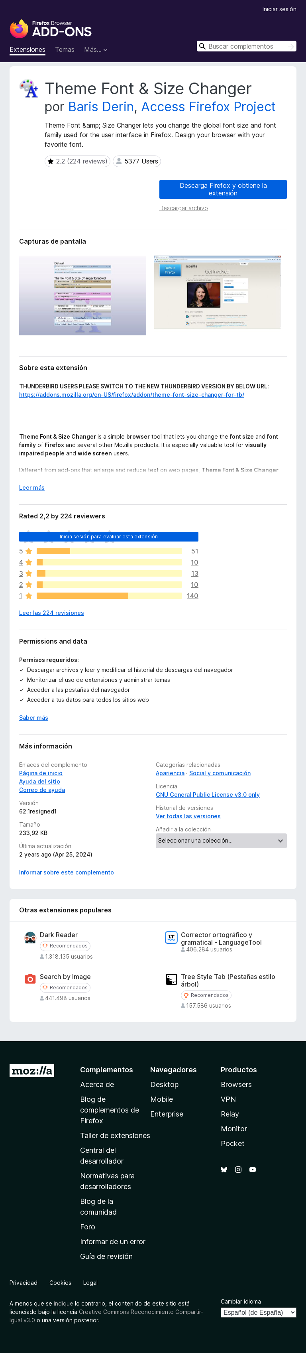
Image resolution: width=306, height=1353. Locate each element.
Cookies (60, 1282)
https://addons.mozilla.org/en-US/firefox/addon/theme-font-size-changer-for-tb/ (131, 394)
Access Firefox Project (208, 106)
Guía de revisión (106, 1256)
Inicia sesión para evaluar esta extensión (109, 537)
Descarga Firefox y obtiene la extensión (223, 189)
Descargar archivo (183, 208)
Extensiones (27, 49)
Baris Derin (101, 106)
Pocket (233, 1143)
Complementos (106, 1069)
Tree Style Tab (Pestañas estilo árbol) (228, 980)
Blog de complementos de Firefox (109, 1110)
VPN (228, 1099)
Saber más (33, 717)
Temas (65, 49)
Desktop (164, 1084)
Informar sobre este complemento (66, 872)
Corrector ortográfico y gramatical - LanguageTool (221, 938)
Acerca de (97, 1084)
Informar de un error (112, 1241)
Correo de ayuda (42, 789)
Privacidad (23, 1282)
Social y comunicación (220, 773)
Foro (87, 1227)
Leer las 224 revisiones (51, 612)
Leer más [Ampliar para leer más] (32, 487)
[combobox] (246, 46)
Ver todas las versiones (188, 816)
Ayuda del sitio (39, 781)
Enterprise (166, 1114)
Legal (90, 1282)
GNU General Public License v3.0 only (208, 794)
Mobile (161, 1099)
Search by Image (65, 977)
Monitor (234, 1129)
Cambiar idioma (241, 1301)
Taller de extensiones (115, 1135)
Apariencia (170, 773)
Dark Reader (59, 935)
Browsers (236, 1084)
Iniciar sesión (279, 9)
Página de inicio (41, 773)
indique (63, 1303)
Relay (230, 1114)
